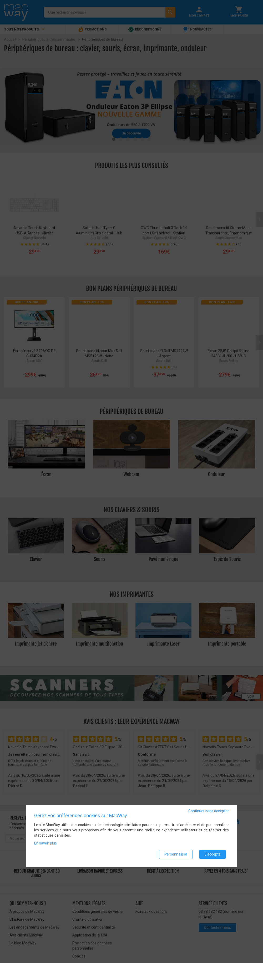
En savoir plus (45, 843)
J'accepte (212, 854)
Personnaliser (175, 854)
